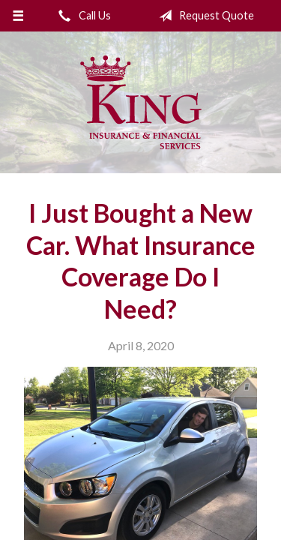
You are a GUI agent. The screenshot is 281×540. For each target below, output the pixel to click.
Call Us (81, 16)
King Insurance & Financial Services (141, 102)
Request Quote (203, 16)
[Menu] (18, 16)
